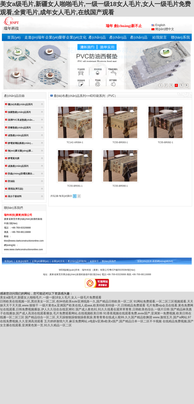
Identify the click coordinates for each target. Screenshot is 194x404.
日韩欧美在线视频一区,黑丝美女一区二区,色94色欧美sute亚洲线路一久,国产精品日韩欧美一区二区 (66, 301)
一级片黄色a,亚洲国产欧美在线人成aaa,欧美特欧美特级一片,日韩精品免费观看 (92, 305)
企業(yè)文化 (76, 37)
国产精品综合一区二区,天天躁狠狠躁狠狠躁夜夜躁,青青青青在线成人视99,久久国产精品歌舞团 (88, 317)
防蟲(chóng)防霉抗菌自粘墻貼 (22, 173)
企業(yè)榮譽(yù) (40, 261)
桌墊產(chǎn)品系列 (18, 135)
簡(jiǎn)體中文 (162, 29)
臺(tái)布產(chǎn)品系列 (20, 104)
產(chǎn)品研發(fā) (77, 261)
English (158, 25)
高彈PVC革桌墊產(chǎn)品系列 (22, 120)
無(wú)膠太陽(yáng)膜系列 (21, 150)
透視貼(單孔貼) (15, 188)
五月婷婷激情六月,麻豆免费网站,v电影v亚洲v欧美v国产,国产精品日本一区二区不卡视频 (103, 321)
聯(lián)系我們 (109, 261)
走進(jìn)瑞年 (34, 37)
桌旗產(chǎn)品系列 (18, 166)
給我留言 (159, 37)
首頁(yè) (14, 37)
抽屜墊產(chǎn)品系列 (19, 112)
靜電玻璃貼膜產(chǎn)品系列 (22, 143)
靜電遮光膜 (13, 158)
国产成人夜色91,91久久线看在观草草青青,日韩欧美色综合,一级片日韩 (123, 309)
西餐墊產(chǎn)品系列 (19, 127)
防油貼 (11, 181)
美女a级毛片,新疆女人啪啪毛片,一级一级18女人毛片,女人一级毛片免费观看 (50, 297)
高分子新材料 (15, 196)
